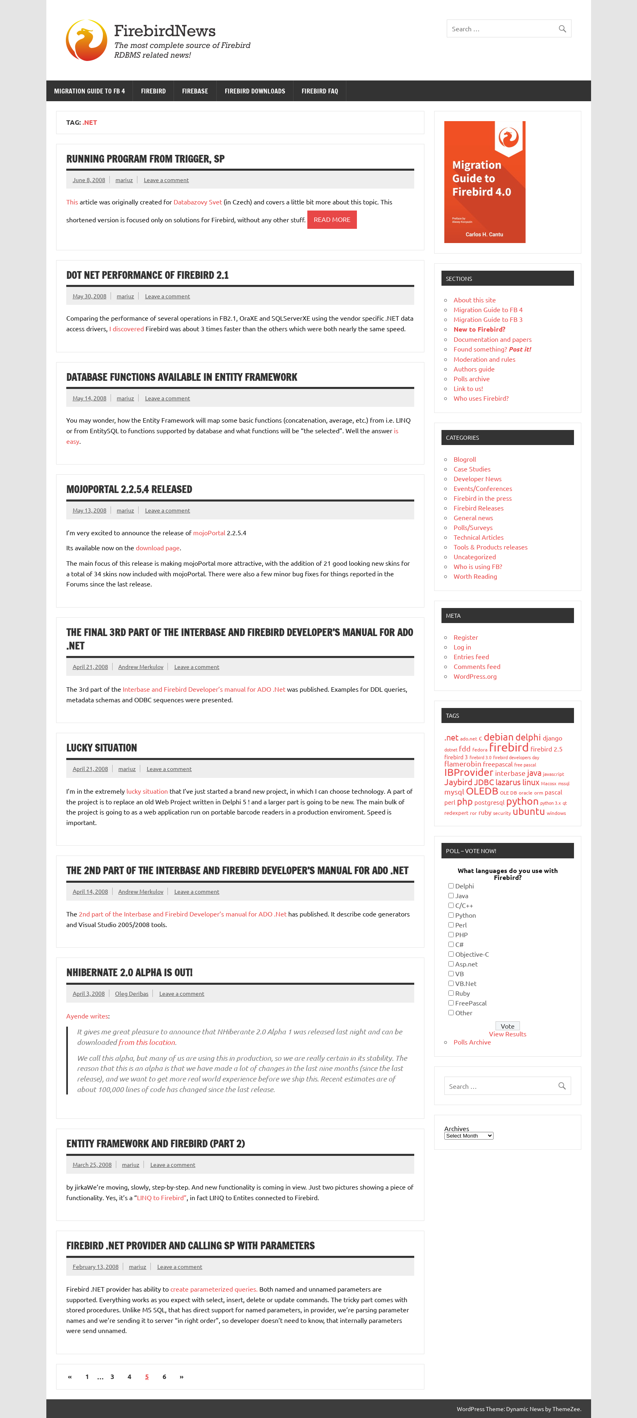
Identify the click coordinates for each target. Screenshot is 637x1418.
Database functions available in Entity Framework (181, 377)
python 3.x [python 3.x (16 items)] (550, 802)
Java (461, 895)
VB (459, 973)
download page (158, 547)
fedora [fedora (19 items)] (479, 749)
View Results (507, 1033)
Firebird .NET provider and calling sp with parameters (190, 1246)
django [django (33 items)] (552, 738)
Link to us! (468, 388)
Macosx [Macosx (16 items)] (549, 783)
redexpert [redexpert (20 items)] (456, 812)
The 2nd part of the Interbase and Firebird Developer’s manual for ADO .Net (237, 870)
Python (465, 915)
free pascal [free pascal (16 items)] (525, 764)
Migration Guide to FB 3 (488, 319)
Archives (456, 1128)
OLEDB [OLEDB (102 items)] (482, 790)
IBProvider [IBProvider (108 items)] (469, 772)
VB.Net (465, 983)
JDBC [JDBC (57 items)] (484, 782)
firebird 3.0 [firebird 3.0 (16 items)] (480, 757)
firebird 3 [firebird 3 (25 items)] (456, 756)
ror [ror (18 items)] (473, 813)
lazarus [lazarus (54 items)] (508, 782)
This (72, 202)
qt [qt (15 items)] (565, 802)
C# (459, 944)
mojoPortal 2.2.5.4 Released (129, 489)
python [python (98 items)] (522, 801)
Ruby (462, 993)
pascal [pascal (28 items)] (553, 792)
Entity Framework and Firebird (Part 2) (155, 1144)
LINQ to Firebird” (162, 1197)
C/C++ (464, 905)
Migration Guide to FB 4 (89, 91)
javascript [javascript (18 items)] (553, 774)
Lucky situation (101, 748)
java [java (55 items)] (534, 772)
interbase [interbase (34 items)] (510, 773)
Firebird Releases (479, 508)
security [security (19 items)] (502, 813)
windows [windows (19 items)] (556, 813)
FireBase (195, 91)
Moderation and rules (484, 359)
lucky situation (147, 791)
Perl (461, 925)
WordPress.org (475, 676)
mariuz (124, 179)
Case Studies (472, 469)
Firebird (153, 91)
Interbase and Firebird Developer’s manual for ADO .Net (204, 689)
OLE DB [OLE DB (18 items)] (508, 792)
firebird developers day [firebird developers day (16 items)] (516, 757)
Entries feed (471, 656)
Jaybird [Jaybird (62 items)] (458, 781)
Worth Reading (475, 576)
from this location (146, 1042)
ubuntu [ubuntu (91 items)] (529, 811)
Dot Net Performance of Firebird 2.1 (147, 275)
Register (466, 637)
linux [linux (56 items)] (530, 782)
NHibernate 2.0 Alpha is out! (129, 972)
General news (473, 517)
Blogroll (465, 459)
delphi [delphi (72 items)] (528, 737)
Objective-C (472, 954)
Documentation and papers (493, 339)
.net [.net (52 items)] (451, 737)
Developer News (478, 478)
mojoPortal (209, 532)
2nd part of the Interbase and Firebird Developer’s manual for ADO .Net (183, 914)
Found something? (492, 349)
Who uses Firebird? (481, 398)
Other (463, 1012)
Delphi (464, 886)
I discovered (126, 328)
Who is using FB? (478, 566)
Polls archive (472, 378)
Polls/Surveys (473, 527)
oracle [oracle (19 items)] (526, 792)
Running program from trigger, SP (145, 159)
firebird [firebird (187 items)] (509, 747)
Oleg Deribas (131, 993)
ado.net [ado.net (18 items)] (468, 738)
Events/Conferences (483, 488)
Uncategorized (475, 556)
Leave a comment (166, 179)
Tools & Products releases (491, 547)
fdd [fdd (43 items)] (465, 748)
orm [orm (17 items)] (538, 792)
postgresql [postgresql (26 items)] (489, 802)
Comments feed (477, 666)
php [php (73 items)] (465, 801)
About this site (475, 299)
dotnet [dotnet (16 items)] (450, 749)
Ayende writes (87, 1016)
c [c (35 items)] (480, 737)
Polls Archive (472, 1042)
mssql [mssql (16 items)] (564, 783)
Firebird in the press (483, 498)
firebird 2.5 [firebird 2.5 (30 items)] (546, 749)
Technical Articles (479, 537)
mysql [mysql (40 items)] (454, 791)
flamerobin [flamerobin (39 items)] (462, 763)
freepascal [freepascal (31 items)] (498, 764)
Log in (462, 647)
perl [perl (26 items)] (449, 802)
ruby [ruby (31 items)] (484, 812)
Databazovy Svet (198, 202)
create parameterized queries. (214, 1289)
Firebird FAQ (320, 91)
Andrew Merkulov (140, 666)
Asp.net (466, 964)
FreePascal (471, 1003)
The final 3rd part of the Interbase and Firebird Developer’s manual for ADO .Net (239, 639)
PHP (461, 934)
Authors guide (474, 369)
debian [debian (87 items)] (499, 737)
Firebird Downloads (255, 91)
